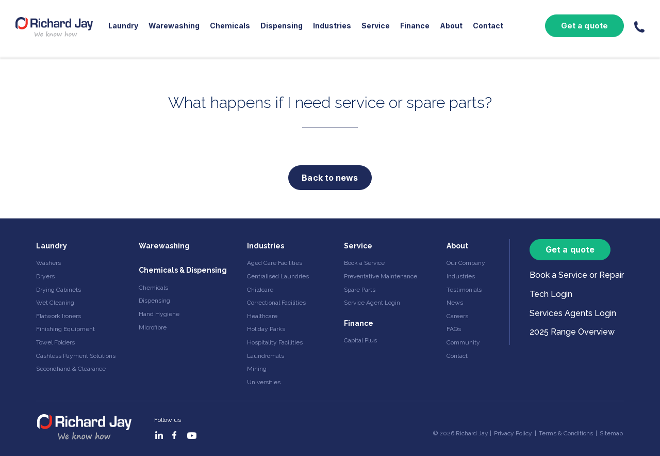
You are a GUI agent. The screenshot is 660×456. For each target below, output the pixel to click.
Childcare (260, 289)
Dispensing (281, 25)
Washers (48, 262)
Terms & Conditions (566, 433)
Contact (488, 25)
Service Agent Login (372, 302)
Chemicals (230, 25)
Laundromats (265, 355)
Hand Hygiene (159, 314)
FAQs (454, 329)
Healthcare (262, 316)
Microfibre (153, 327)
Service (375, 25)
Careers (457, 316)
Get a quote (584, 25)
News (455, 302)
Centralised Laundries (278, 276)
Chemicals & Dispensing (183, 270)
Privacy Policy (513, 433)
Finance (415, 25)
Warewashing (174, 25)
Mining (257, 368)
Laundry (123, 25)
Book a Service (364, 262)
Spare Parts (359, 289)
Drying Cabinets (58, 289)
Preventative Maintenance (380, 276)
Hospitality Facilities (275, 342)
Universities (263, 382)
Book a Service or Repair (577, 275)
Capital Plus (360, 340)
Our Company (466, 262)
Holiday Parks (266, 329)
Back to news (330, 177)
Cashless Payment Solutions (76, 355)
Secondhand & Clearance (71, 368)
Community (463, 342)
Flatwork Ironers (58, 316)
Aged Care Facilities (274, 262)
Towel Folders (55, 342)
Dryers (45, 276)
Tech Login (551, 294)
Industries (332, 25)
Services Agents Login (573, 313)
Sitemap (611, 433)
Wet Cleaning (55, 302)
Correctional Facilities (276, 302)
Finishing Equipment (65, 329)
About (451, 25)
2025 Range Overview (572, 332)
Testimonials (464, 289)
